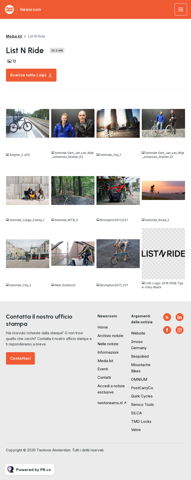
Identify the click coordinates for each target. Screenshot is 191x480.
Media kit (14, 36)
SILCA (136, 413)
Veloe (136, 429)
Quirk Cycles (142, 396)
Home (102, 327)
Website (138, 333)
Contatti (104, 377)
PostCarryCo (142, 387)
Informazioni (107, 352)
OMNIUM (139, 379)
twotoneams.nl (110, 402)
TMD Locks (141, 421)
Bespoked (140, 356)
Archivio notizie (110, 335)
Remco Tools (142, 404)
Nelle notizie (107, 343)
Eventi (102, 369)
